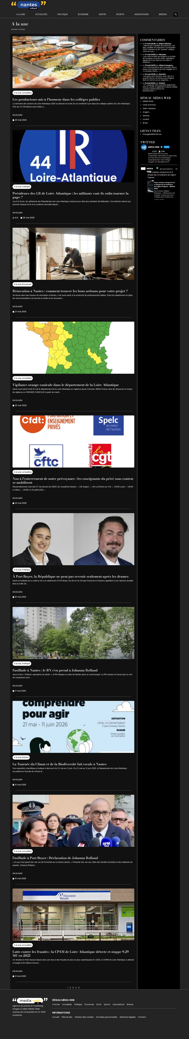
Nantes (146, 115)
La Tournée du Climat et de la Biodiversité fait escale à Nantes (69, 775)
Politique (62, 14)
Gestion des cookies (84, 1028)
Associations (141, 14)
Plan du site (67, 1028)
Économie (83, 14)
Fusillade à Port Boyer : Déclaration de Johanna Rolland (64, 869)
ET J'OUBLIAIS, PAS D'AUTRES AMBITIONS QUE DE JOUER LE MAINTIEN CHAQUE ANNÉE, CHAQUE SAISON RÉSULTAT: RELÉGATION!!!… (160, 88)
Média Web (148, 101)
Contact (142, 1028)
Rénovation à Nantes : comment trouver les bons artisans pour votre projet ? (69, 293)
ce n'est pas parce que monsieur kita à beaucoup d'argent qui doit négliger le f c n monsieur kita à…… (160, 69)
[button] (176, 14)
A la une (21, 14)
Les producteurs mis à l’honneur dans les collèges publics (65, 99)
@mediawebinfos (166, 169)
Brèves (163, 14)
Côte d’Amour (149, 104)
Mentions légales (128, 1028)
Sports (120, 14)
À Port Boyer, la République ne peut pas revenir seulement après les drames (72, 586)
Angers (146, 112)
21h (176, 169)
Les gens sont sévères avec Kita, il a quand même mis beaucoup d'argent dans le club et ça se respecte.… (158, 78)
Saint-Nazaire (149, 108)
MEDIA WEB (150, 170)
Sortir (102, 14)
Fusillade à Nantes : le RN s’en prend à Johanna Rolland (64, 682)
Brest (145, 122)
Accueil (14, 29)
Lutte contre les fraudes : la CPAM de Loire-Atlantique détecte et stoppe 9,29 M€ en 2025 (71, 965)
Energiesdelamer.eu (152, 134)
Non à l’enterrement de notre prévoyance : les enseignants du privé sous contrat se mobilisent (68, 488)
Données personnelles (106, 1028)
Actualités (41, 14)
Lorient (146, 119)
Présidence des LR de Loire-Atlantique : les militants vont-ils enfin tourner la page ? (73, 195)
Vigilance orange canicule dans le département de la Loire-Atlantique (67, 390)
